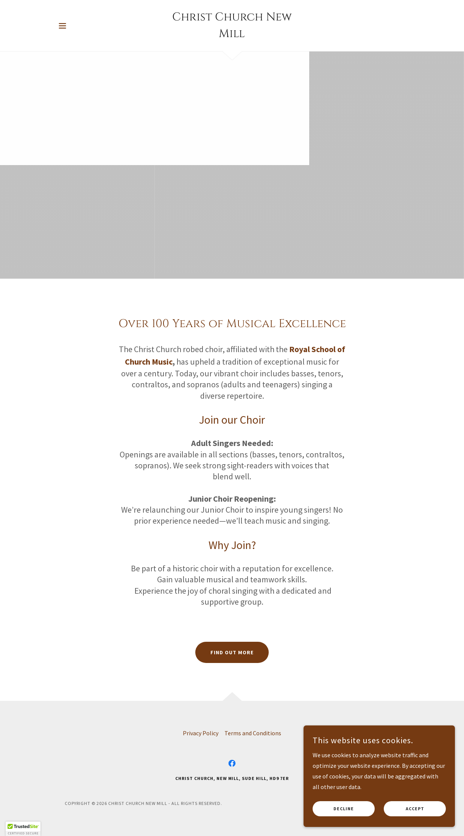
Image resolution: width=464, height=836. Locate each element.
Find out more (232, 652)
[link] (232, 35)
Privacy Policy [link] (200, 733)
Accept (415, 809)
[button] (62, 25)
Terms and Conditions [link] (252, 733)
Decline (343, 809)
